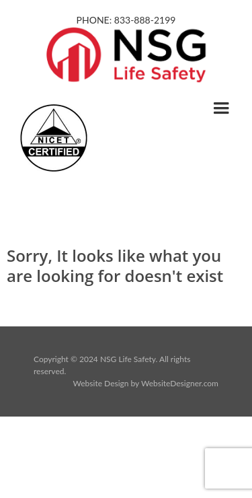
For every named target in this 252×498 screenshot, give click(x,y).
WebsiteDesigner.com (179, 383)
